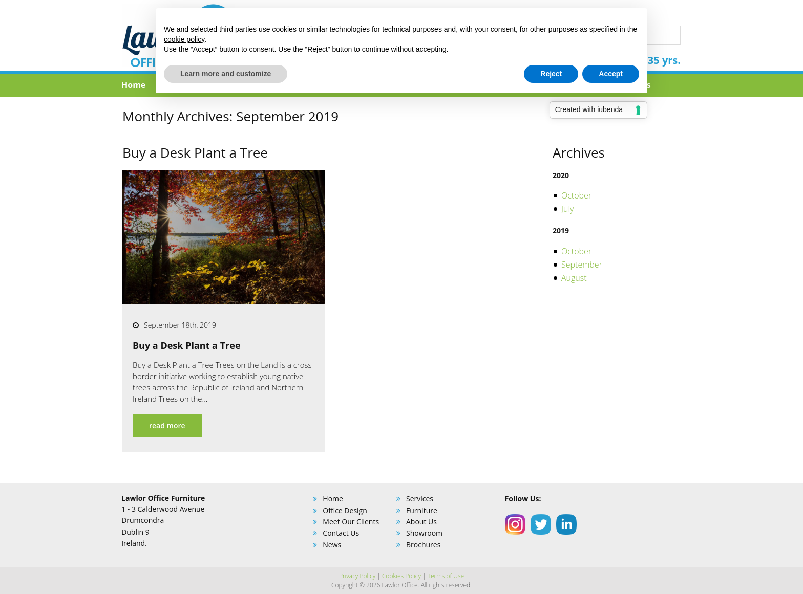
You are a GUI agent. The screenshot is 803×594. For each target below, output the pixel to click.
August (574, 277)
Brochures (423, 544)
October (576, 195)
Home (133, 85)
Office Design (345, 510)
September (581, 264)
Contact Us (341, 533)
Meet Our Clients (351, 521)
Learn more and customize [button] (225, 74)
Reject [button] (551, 74)
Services (419, 498)
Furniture (421, 510)
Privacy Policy (357, 575)
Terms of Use (446, 575)
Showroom (424, 533)
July (567, 208)
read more (167, 425)
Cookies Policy (401, 575)
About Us (421, 521)
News (332, 544)
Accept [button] (611, 74)
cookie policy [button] (184, 39)
